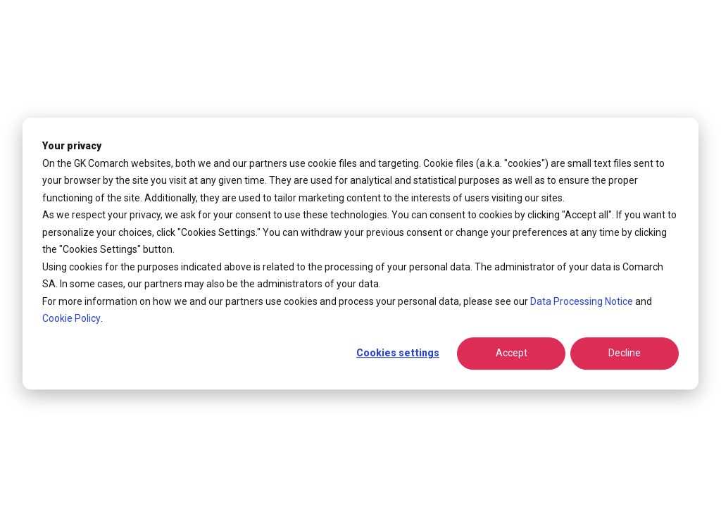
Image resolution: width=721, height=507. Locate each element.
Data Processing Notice (581, 301)
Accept (511, 353)
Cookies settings (397, 353)
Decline (624, 353)
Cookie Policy (71, 318)
